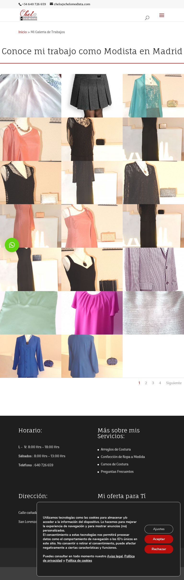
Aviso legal (115, 556)
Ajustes (159, 529)
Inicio (22, 32)
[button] (12, 245)
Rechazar (159, 549)
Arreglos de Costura (116, 449)
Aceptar (159, 539)
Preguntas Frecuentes (117, 472)
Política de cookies (79, 561)
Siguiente (174, 383)
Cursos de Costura (114, 464)
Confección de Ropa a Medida (123, 457)
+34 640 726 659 (34, 4)
